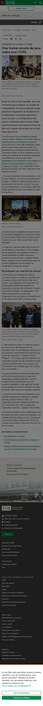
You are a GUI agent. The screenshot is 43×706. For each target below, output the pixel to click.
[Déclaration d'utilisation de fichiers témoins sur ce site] (21, 685)
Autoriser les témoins (21, 698)
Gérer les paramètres (21, 693)
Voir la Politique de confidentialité (15, 686)
